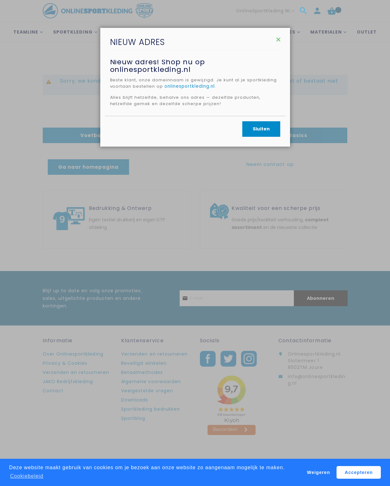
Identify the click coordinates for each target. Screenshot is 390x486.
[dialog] (195, 243)
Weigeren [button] (318, 472)
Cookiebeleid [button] (26, 476)
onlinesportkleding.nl (225, 107)
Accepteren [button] (359, 472)
